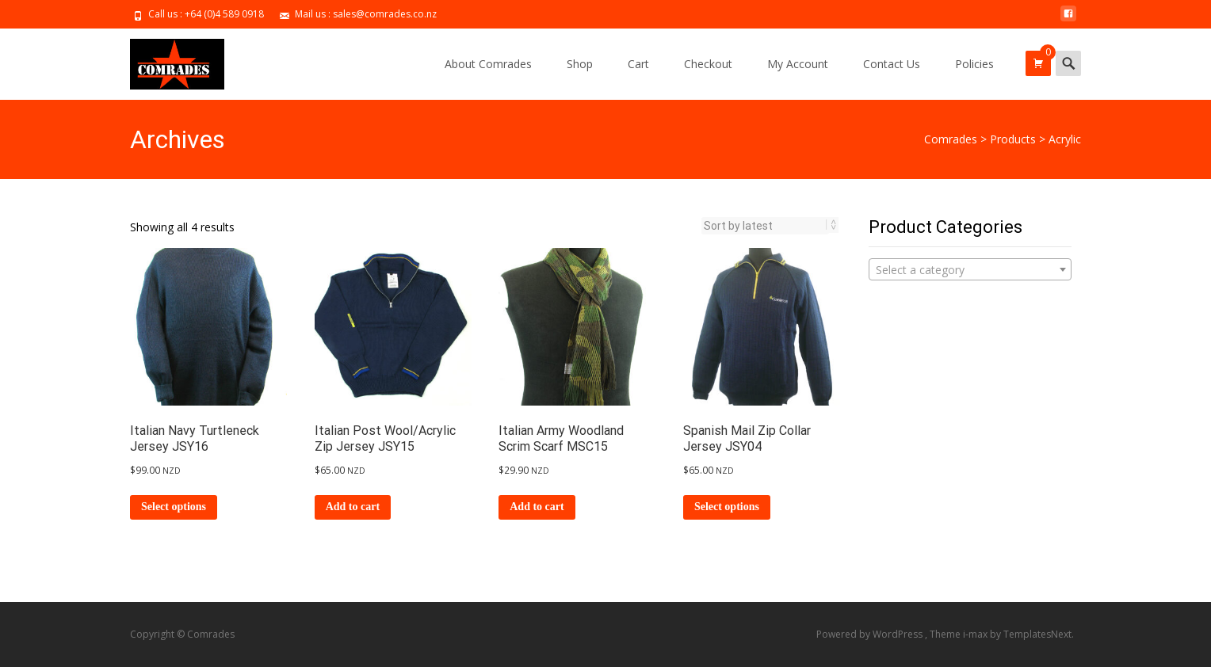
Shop (580, 63)
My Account (797, 63)
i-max (976, 634)
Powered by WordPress (870, 634)
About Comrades (488, 63)
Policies (974, 63)
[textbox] (970, 270)
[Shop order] (765, 225)
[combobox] (970, 269)
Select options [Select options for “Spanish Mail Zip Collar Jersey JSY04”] (726, 507)
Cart (638, 63)
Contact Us (891, 63)
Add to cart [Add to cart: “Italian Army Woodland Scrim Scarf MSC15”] (536, 507)
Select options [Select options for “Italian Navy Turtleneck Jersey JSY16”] (173, 507)
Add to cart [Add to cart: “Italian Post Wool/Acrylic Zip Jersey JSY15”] (353, 507)
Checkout (708, 63)
